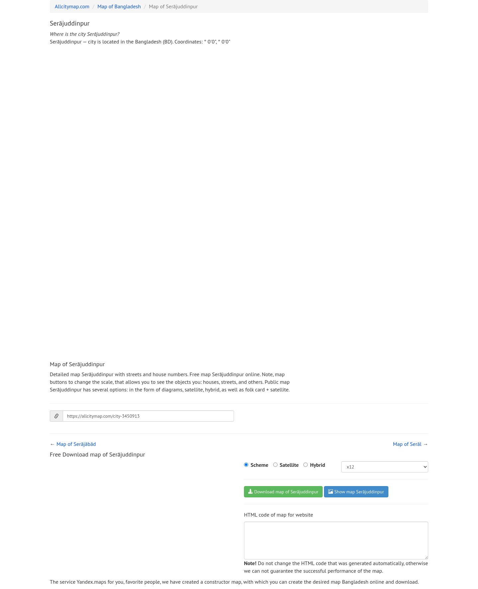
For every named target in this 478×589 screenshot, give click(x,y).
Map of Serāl (407, 444)
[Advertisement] (239, 100)
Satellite (289, 465)
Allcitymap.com (72, 6)
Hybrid (317, 465)
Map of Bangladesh (119, 6)
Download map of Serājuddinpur (283, 492)
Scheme (259, 465)
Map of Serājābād (76, 444)
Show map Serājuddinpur (356, 492)
